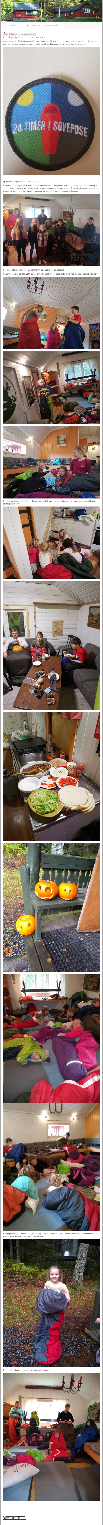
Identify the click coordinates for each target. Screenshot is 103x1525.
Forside (12, 25)
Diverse (36, 25)
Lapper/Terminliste (53, 25)
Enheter (24, 25)
